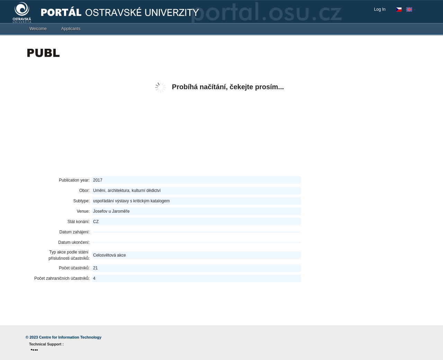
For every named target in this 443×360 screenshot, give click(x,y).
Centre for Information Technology (70, 337)
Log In (380, 9)
